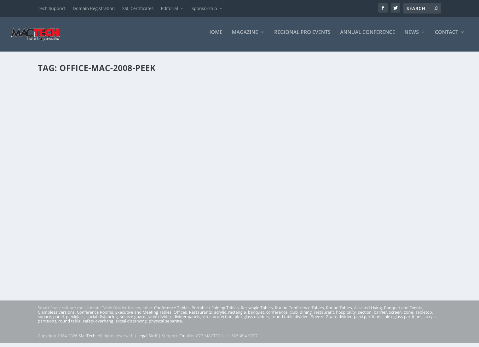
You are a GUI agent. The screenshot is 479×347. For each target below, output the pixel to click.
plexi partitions (368, 320)
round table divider (290, 320)
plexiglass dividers (251, 320)
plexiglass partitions (403, 320)
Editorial (169, 8)
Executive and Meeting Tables (143, 316)
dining (306, 316)
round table (69, 325)
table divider (159, 320)
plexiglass (75, 320)
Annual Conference (367, 37)
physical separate (165, 325)
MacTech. (87, 340)
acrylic (220, 316)
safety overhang (98, 325)
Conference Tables (171, 312)
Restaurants (200, 316)
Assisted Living (368, 312)
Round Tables (339, 312)
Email (184, 340)
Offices (180, 316)
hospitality (346, 316)
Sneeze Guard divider (331, 320)
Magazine (245, 37)
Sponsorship (204, 8)
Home (214, 37)
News (412, 37)
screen (395, 316)
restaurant (324, 316)
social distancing (102, 320)
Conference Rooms (95, 316)
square (44, 320)
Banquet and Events (403, 312)
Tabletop (423, 316)
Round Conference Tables (299, 312)
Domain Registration (94, 8)
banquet (256, 316)
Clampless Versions (56, 316)
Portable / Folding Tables (215, 312)
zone (408, 316)
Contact (446, 37)
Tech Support (51, 8)
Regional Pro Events (302, 37)
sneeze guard (133, 320)
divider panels (186, 320)
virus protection (217, 320)
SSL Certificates (137, 8)
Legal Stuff (147, 340)
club (293, 316)
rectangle (237, 316)
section (365, 316)
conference (277, 316)
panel (58, 320)
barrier (380, 316)
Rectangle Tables (257, 312)
